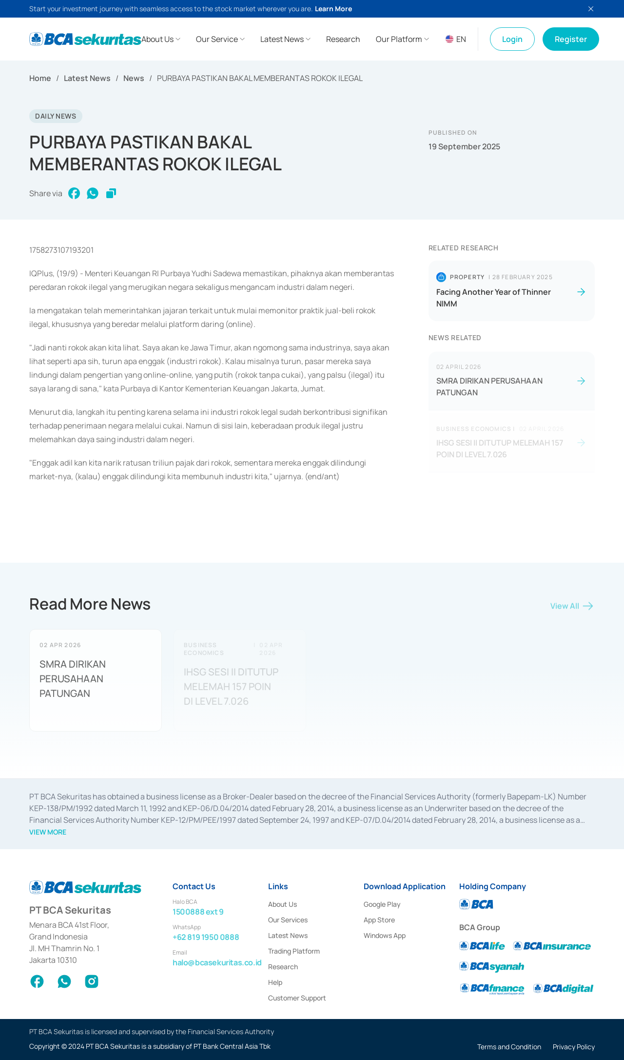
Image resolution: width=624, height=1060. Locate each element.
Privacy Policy (574, 1046)
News (133, 78)
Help (275, 982)
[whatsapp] (92, 194)
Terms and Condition (509, 1046)
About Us (282, 904)
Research (283, 966)
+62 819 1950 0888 (206, 937)
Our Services (288, 919)
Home (40, 78)
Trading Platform (294, 951)
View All (572, 608)
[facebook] (74, 194)
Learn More (333, 8)
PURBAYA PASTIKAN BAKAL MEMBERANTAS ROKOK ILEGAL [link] (260, 78)
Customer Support (297, 997)
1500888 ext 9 (198, 911)
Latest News (87, 78)
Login (512, 39)
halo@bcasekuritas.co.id (217, 962)
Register (571, 39)
